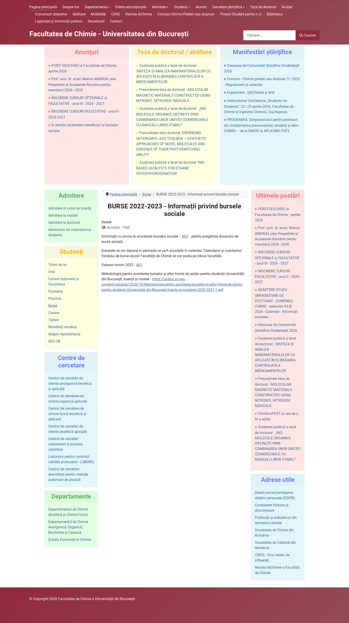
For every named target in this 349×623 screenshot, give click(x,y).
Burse (52, 305)
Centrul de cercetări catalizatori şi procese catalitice (65, 444)
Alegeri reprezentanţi (64, 334)
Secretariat (96, 21)
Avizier (287, 7)
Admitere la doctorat (64, 222)
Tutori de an (57, 265)
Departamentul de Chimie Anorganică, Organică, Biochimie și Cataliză (68, 527)
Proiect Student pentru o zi (241, 14)
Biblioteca (274, 14)
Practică (54, 298)
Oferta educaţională (130, 7)
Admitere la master (63, 215)
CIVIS (115, 14)
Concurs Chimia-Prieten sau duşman (186, 14)
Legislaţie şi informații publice (58, 21)
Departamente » (97, 7)
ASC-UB (54, 341)
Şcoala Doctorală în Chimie (69, 539)
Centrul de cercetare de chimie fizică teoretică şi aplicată (67, 413)
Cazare (53, 313)
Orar (51, 272)
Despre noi (71, 7)
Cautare (307, 35)
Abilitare (79, 14)
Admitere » (160, 7)
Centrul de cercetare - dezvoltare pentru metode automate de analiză (68, 474)
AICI (185, 236)
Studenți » (182, 7)
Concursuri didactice (51, 14)
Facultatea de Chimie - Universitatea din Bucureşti (109, 34)
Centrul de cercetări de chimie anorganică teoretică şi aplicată (70, 383)
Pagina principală (43, 7)
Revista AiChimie (138, 14)
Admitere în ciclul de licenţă (69, 208)
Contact (116, 21)
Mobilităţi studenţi (62, 327)
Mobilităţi (98, 14)
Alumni (201, 7)
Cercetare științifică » (228, 7)
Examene (55, 291)
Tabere (53, 320)
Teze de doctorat (263, 7)
